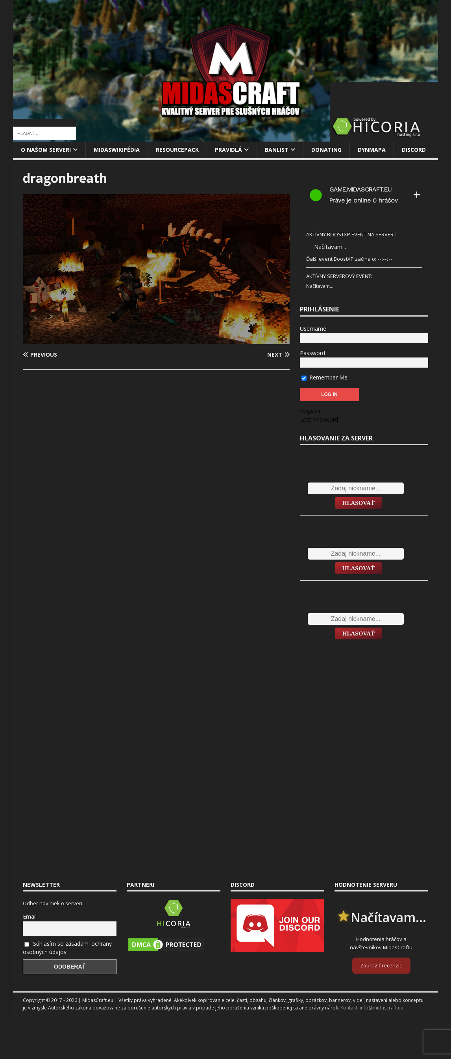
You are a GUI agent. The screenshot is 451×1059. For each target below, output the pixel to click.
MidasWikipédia (117, 149)
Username (313, 328)
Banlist (276, 149)
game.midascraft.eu (360, 189)
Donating (326, 149)
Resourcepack (177, 149)
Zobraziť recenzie (381, 965)
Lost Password (319, 419)
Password (312, 353)
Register (310, 410)
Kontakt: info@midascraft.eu (371, 1007)
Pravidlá (228, 149)
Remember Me (324, 377)
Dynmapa (372, 149)
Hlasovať (358, 503)
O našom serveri (46, 149)
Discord (414, 149)
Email (30, 916)
